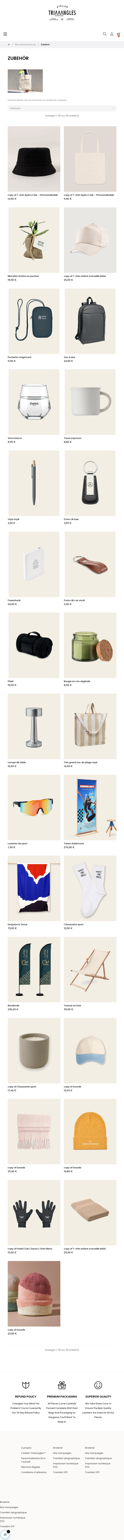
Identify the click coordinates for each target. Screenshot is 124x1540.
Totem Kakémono (74, 844)
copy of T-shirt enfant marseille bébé (85, 276)
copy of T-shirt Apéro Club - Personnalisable (33, 195)
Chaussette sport (73, 924)
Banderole (13, 1006)
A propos (26, 1448)
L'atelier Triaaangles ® (33, 1453)
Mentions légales (30, 1467)
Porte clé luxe (71, 519)
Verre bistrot (15, 438)
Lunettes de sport (17, 844)
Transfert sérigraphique (66, 1458)
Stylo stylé (13, 519)
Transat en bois (72, 1006)
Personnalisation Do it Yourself (33, 1460)
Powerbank (14, 600)
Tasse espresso (72, 438)
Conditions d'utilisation (34, 1472)
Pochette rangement (19, 357)
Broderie (58, 1448)
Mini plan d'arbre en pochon (23, 276)
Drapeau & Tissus (17, 924)
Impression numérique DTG (65, 1465)
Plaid (10, 681)
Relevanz (63, 108)
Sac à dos (69, 357)
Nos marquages (62, 1453)
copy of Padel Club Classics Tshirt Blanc (30, 1249)
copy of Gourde (72, 1087)
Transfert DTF (60, 1472)
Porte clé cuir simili (74, 600)
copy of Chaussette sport (22, 1087)
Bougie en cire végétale (77, 681)
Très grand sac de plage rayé (80, 762)
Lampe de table (17, 762)
